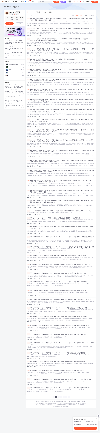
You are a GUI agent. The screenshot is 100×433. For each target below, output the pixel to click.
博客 (9, 1)
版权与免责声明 (70, 404)
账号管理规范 (63, 404)
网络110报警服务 (43, 404)
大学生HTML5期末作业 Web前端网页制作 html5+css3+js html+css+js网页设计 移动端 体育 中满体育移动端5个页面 (60, 247)
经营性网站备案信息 (69, 403)
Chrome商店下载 (58, 404)
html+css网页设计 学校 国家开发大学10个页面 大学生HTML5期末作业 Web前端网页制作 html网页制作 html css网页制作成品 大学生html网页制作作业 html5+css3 (60, 161)
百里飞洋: (7, 100)
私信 (20, 23)
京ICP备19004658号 (50, 403)
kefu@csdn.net (67, 401)
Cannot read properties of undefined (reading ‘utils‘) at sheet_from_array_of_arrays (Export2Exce (14, 98)
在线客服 (74, 401)
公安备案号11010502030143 (40, 403)
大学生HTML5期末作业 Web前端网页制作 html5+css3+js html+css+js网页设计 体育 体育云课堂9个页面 (57, 282)
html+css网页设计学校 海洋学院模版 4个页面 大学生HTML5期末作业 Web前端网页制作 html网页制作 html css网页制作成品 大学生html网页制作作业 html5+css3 (60, 150)
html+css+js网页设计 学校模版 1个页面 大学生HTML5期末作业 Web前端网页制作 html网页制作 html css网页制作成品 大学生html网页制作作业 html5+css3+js (60, 90)
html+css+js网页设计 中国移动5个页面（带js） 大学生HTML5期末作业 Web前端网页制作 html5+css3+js (14, 42)
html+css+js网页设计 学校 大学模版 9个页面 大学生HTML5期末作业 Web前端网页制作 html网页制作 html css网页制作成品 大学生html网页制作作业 (60, 120)
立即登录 (85, 428)
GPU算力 (28, 1)
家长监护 (37, 404)
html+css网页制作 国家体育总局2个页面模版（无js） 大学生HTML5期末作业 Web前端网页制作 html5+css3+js (59, 211)
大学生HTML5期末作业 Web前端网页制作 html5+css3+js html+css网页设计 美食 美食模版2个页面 (56, 353)
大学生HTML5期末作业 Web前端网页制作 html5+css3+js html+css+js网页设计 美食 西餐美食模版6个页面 (58, 325)
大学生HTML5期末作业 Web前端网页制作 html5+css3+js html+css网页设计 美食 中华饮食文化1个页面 (57, 308)
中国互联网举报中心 (50, 404)
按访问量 (86, 15)
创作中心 (88, 1)
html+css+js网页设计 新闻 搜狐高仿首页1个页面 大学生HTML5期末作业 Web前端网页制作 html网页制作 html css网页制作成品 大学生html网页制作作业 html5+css (60, 181)
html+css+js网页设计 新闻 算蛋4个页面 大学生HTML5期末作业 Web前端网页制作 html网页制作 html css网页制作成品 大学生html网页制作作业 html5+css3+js (60, 191)
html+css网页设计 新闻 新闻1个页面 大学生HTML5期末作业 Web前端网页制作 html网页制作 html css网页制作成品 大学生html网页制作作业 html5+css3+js (60, 171)
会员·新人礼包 (77, 1)
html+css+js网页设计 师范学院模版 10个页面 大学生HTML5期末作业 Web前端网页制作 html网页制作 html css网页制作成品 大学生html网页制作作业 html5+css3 (60, 130)
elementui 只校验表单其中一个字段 (13, 56)
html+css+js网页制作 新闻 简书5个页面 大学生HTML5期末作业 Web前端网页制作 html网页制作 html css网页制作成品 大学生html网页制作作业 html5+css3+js (60, 201)
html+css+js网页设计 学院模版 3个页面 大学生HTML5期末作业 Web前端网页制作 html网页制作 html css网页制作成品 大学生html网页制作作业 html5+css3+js (60, 59)
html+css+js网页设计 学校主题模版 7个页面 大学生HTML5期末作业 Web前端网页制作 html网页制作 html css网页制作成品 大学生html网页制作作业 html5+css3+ (60, 80)
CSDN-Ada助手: (8, 105)
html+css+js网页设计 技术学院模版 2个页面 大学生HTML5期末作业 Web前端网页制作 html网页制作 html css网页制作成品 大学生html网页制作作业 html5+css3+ (60, 70)
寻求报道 (52, 401)
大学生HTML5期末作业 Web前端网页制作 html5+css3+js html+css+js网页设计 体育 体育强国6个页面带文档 (58, 264)
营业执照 (84, 404)
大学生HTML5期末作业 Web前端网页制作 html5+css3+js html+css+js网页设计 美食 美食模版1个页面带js (58, 316)
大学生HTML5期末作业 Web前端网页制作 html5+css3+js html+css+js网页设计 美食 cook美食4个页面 (56, 334)
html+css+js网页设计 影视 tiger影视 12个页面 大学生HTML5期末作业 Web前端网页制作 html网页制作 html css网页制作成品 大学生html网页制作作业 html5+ (60, 49)
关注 (9, 23)
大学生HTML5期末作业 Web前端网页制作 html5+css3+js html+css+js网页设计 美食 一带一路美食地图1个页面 (59, 379)
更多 (33, 1)
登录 (70, 1)
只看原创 (29, 15)
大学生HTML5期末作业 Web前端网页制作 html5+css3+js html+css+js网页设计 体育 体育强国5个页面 (56, 273)
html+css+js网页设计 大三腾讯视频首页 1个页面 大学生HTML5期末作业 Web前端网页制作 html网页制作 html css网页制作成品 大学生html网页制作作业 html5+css (60, 39)
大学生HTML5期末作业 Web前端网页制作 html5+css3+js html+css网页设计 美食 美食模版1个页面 (56, 361)
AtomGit (21, 1)
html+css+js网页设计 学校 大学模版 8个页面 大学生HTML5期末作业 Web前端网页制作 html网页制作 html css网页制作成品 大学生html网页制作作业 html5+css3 (60, 100)
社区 (16, 1)
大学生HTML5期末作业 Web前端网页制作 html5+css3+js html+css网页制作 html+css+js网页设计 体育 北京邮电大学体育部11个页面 (60, 227)
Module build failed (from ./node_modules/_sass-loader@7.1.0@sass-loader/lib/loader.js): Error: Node (14, 95)
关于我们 (38, 401)
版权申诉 (74, 404)
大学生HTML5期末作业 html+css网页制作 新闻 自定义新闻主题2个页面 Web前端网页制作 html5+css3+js (57, 218)
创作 (95, 1)
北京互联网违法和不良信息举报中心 (79, 403)
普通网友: (7, 86)
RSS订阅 (92, 15)
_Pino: (6, 96)
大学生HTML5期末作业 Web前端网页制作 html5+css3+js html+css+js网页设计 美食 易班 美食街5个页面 (57, 370)
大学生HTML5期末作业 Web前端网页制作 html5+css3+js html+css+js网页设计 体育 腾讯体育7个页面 (56, 290)
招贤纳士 (43, 401)
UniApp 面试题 (10, 46)
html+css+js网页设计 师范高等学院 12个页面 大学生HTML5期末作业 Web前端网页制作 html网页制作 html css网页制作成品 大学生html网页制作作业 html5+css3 (60, 110)
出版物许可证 (79, 404)
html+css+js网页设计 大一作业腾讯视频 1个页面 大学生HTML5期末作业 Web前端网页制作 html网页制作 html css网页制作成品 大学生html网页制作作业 (60, 19)
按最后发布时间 (78, 15)
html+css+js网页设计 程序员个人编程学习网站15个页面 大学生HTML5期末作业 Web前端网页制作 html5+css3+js (14, 84)
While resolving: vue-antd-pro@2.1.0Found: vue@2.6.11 (14, 49)
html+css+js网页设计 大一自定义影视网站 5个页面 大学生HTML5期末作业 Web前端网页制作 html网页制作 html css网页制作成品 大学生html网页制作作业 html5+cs (60, 29)
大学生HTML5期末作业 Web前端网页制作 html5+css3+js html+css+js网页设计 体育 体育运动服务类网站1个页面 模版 (60, 237)
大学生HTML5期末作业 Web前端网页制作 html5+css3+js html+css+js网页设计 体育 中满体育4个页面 (56, 255)
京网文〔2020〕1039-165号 (59, 403)
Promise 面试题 (8, 103)
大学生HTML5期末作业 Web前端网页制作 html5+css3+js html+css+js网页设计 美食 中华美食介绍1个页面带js (59, 299)
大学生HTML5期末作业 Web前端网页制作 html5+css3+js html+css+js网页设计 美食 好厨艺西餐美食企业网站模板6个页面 (60, 343)
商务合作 (47, 401)
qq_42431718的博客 (11, 7)
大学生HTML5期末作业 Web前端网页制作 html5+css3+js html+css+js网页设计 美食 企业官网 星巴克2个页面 (58, 388)
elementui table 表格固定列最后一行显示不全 (14, 53)
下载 (13, 1)
